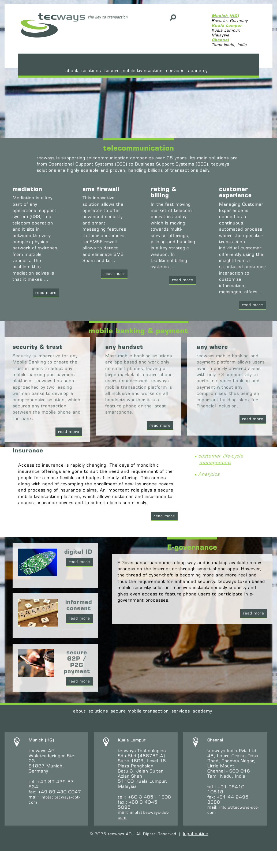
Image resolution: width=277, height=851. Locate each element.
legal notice (195, 833)
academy (198, 70)
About (71, 70)
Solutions (91, 70)
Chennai (220, 40)
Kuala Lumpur (227, 25)
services (175, 70)
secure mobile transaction (133, 70)
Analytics (209, 474)
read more (252, 419)
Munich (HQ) (225, 15)
